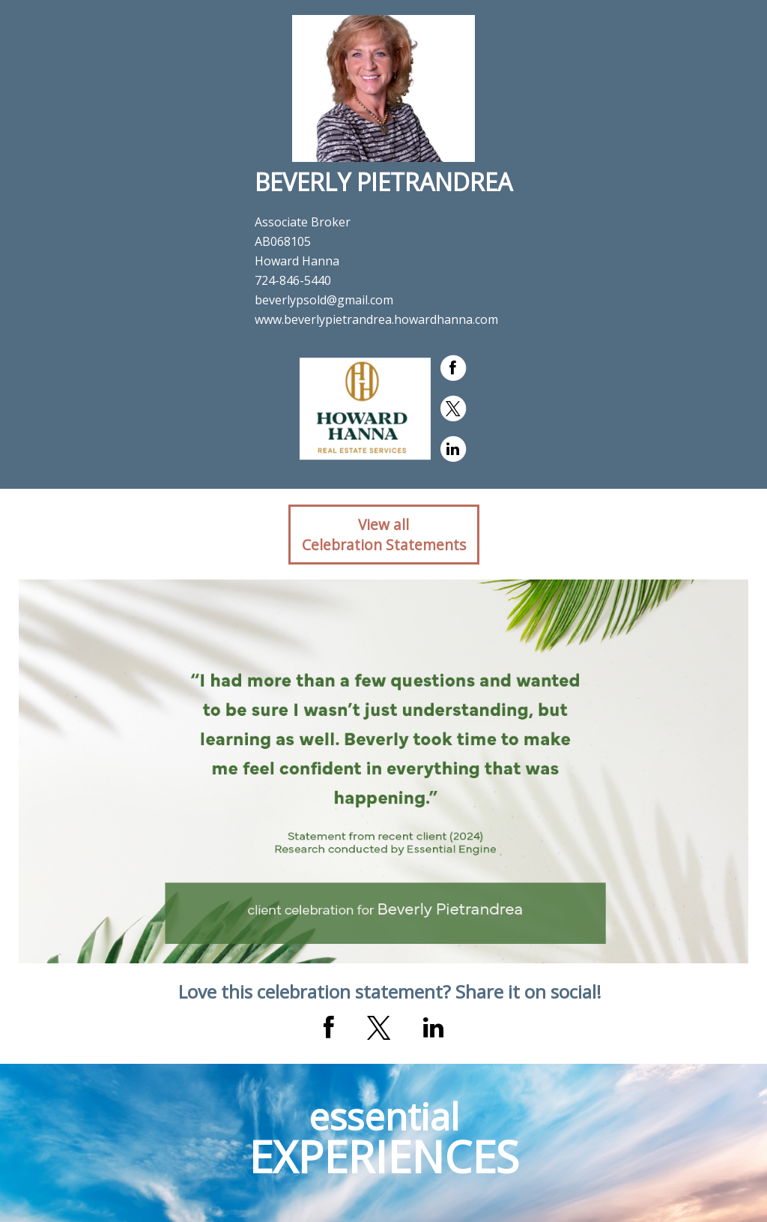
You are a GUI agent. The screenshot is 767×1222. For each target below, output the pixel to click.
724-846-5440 (293, 280)
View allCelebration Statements (384, 534)
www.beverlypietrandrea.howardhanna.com (376, 319)
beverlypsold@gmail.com (324, 300)
